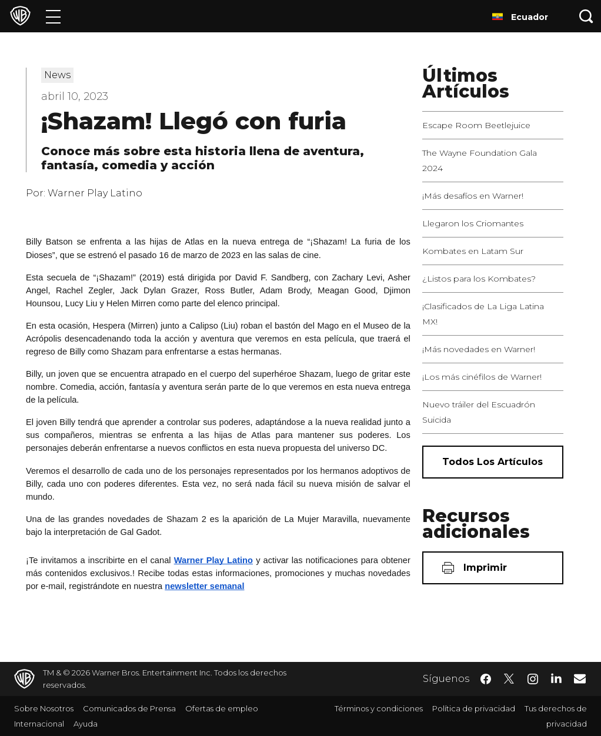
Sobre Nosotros (44, 708)
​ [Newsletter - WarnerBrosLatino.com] (580, 678)
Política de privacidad (473, 708)
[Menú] (53, 16)
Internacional (39, 723)
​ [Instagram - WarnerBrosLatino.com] (533, 679)
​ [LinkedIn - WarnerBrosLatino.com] (556, 678)
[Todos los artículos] (492, 462)
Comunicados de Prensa (129, 708)
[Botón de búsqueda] (586, 16)
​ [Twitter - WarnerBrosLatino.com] (509, 679)
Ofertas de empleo (221, 708)
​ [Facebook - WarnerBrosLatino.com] (486, 679)
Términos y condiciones (379, 708)
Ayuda (86, 723)
